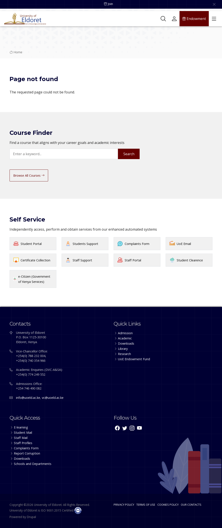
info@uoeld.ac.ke (28, 398)
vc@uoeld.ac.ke (53, 398)
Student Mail (23, 432)
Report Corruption (27, 453)
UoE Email (184, 244)
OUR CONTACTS (191, 505)
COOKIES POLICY (168, 505)
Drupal (31, 517)
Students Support (85, 244)
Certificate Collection (35, 260)
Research (124, 354)
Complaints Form (137, 244)
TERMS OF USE (145, 505)
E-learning (21, 427)
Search (128, 154)
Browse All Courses (28, 175)
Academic (125, 338)
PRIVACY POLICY (124, 505)
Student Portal (31, 244)
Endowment (194, 16)
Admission (125, 333)
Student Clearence (190, 260)
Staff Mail (21, 438)
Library (123, 349)
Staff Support (82, 260)
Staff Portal (133, 260)
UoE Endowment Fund (134, 359)
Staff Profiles (23, 443)
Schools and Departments (32, 464)
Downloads (126, 343)
